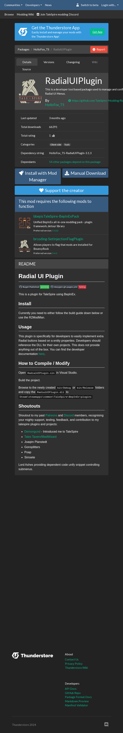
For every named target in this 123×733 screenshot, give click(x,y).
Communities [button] (12, 5)
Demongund (32, 431)
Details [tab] (26, 62)
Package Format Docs (78, 697)
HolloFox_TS (41, 49)
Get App (97, 32)
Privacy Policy (74, 663)
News (48, 5)
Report (99, 49)
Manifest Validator (76, 705)
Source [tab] (26, 69)
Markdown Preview (77, 701)
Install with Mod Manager (38, 176)
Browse (9, 14)
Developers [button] (32, 5)
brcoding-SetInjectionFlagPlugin (58, 239)
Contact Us (72, 659)
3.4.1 (54, 253)
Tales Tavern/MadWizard (40, 436)
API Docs (70, 688)
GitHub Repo (73, 693)
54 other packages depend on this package (75, 161)
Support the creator (61, 190)
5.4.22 (55, 230)
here (41, 353)
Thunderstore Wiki (76, 667)
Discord (69, 415)
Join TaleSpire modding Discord (58, 14)
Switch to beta (87, 5)
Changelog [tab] (73, 62)
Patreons (51, 415)
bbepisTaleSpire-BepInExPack (56, 216)
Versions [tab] (49, 62)
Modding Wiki (25, 14)
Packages (23, 49)
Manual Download (85, 173)
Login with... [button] (108, 5)
